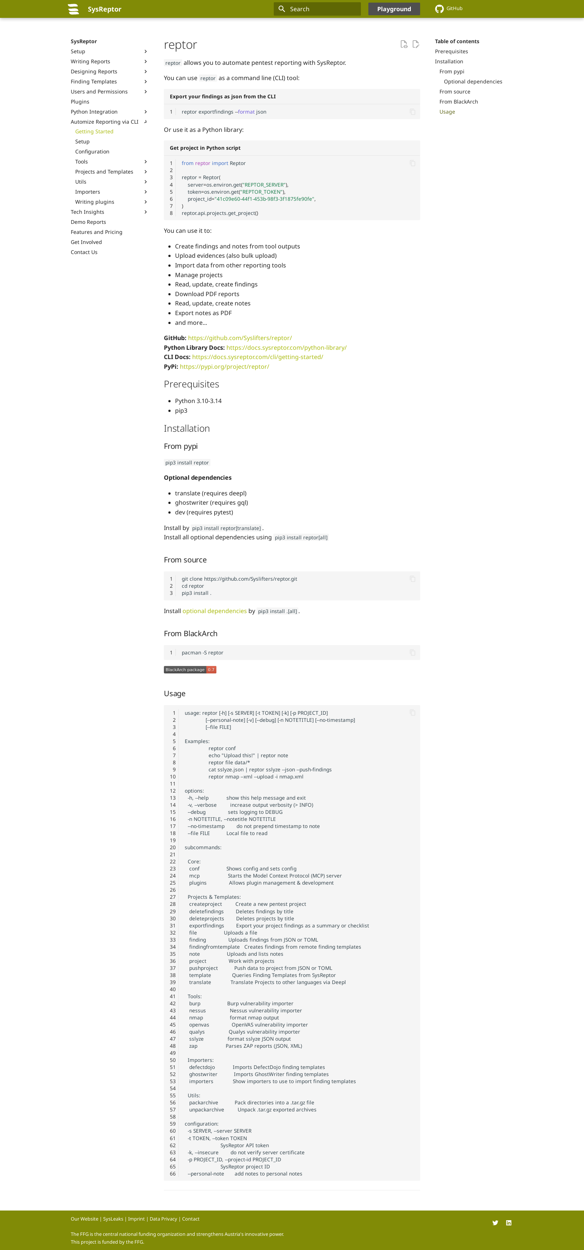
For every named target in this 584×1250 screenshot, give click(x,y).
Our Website (84, 1218)
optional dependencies (214, 611)
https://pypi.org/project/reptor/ (224, 366)
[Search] (317, 9)
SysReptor (84, 41)
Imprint (136, 1218)
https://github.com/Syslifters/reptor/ (240, 338)
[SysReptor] (73, 9)
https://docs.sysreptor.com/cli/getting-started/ (257, 357)
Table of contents (457, 41)
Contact (191, 1218)
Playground (394, 9)
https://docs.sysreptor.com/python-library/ (286, 347)
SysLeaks (113, 1218)
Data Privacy (163, 1218)
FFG (138, 1241)
